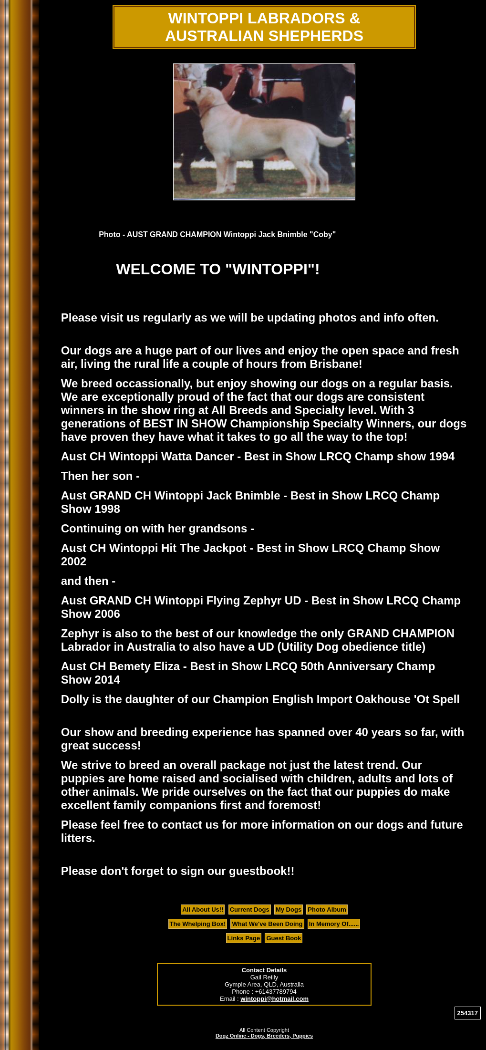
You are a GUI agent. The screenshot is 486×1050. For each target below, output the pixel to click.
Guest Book (283, 938)
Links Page (243, 938)
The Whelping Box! (198, 923)
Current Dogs (249, 909)
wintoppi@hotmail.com (274, 998)
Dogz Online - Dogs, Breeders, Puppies (264, 1036)
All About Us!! (202, 909)
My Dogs (288, 909)
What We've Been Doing (267, 923)
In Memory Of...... (334, 923)
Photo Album (327, 909)
